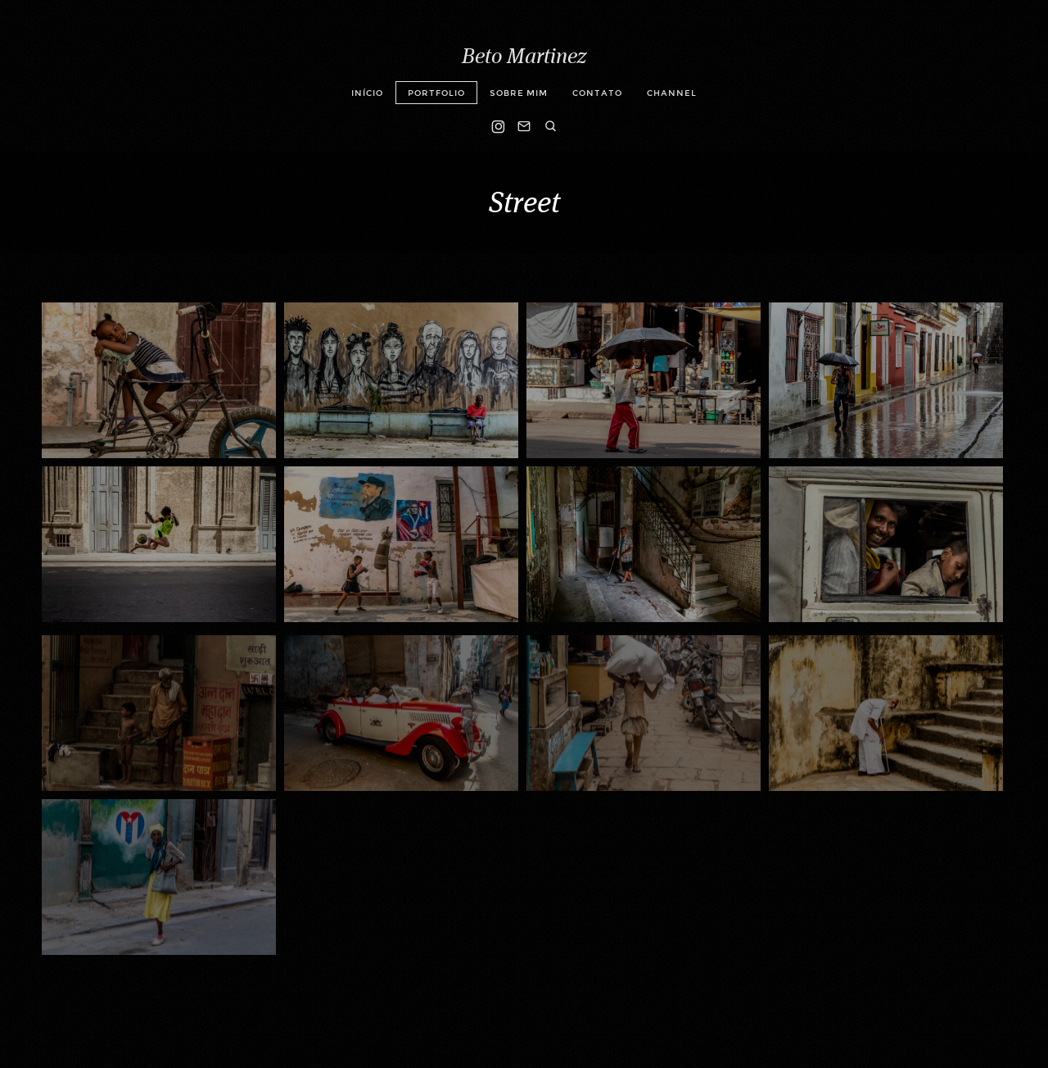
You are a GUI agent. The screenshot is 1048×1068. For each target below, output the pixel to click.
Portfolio (436, 93)
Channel (672, 93)
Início (367, 93)
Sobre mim (519, 93)
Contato (597, 93)
